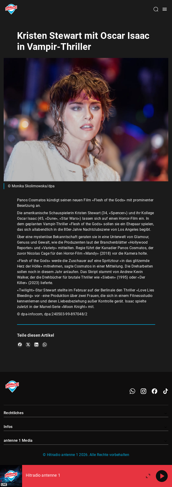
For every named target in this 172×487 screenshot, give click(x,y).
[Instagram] (143, 391)
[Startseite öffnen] (11, 9)
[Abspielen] (161, 476)
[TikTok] (165, 391)
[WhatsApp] (132, 391)
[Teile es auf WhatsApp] (44, 344)
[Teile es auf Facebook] (20, 344)
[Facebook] (154, 391)
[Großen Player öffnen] (148, 476)
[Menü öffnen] (164, 9)
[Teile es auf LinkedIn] (36, 344)
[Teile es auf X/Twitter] (28, 344)
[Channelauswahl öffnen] (156, 9)
